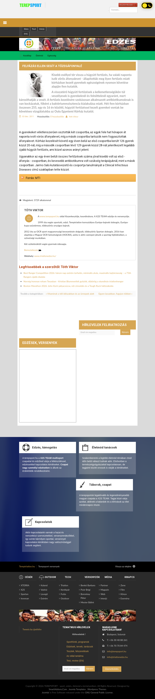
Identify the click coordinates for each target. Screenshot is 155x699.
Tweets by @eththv (32, 629)
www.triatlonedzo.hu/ (45, 256)
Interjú (41, 29)
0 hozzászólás (57, 116)
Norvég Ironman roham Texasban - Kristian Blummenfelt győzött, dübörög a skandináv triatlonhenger (73, 281)
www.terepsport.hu (49, 216)
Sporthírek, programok (77, 642)
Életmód (39, 56)
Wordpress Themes (97, 689)
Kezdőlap (27, 56)
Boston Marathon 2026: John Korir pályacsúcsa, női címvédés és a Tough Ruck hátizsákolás (68, 286)
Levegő (44, 594)
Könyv (123, 594)
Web (103, 594)
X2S (23, 589)
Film (122, 589)
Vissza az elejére (125, 566)
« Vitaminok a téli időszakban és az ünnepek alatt (70, 293)
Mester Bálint (87, 602)
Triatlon (64, 585)
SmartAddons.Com (58, 689)
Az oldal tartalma (74, 656)
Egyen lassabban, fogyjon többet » (115, 293)
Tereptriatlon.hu (27, 566)
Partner (104, 585)
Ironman (25, 598)
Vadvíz (44, 589)
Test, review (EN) (75, 660)
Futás (63, 594)
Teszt (34, 29)
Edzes (26, 29)
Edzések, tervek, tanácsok (79, 646)
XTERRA (25, 585)
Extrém (44, 598)
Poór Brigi (85, 589)
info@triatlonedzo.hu (117, 657)
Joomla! (45, 692)
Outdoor (65, 598)
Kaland (44, 585)
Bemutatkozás (32, 250)
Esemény (124, 598)
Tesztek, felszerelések (77, 651)
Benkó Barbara (88, 585)
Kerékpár (65, 589)
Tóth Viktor (73, 116)
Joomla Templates (77, 689)
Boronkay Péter (85, 596)
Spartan (24, 594)
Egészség (52, 56)
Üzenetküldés (112, 668)
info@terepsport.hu (116, 651)
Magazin (105, 589)
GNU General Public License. (99, 692)
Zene (122, 585)
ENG (26, 34)
